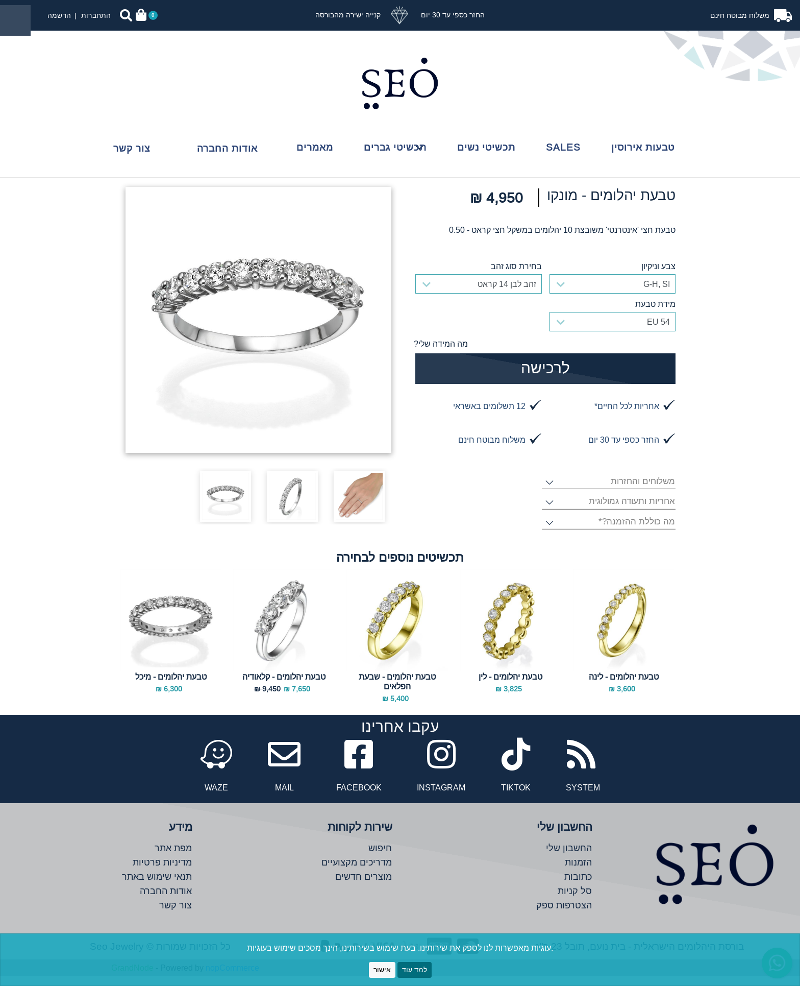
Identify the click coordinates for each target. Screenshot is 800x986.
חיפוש (380, 858)
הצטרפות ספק (564, 915)
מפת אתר (173, 858)
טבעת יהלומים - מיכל (171, 686)
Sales (563, 147)
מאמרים (314, 147)
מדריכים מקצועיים (356, 872)
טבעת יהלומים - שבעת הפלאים (397, 691)
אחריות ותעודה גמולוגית (631, 512)
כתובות (578, 886)
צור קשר (131, 148)
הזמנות (578, 872)
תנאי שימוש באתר (157, 886)
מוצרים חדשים (363, 886)
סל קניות (575, 901)
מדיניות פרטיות (162, 872)
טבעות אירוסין (642, 147)
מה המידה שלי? (441, 343)
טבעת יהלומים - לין (510, 686)
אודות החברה (227, 148)
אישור (382, 970)
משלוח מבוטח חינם (740, 15)
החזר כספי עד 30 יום (452, 15)
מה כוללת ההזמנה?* (636, 532)
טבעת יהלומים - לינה (624, 686)
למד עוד (414, 970)
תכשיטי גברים (395, 147)
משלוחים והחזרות (642, 492)
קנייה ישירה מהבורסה (348, 15)
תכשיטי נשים (486, 147)
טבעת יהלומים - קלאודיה (284, 686)
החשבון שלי (569, 858)
